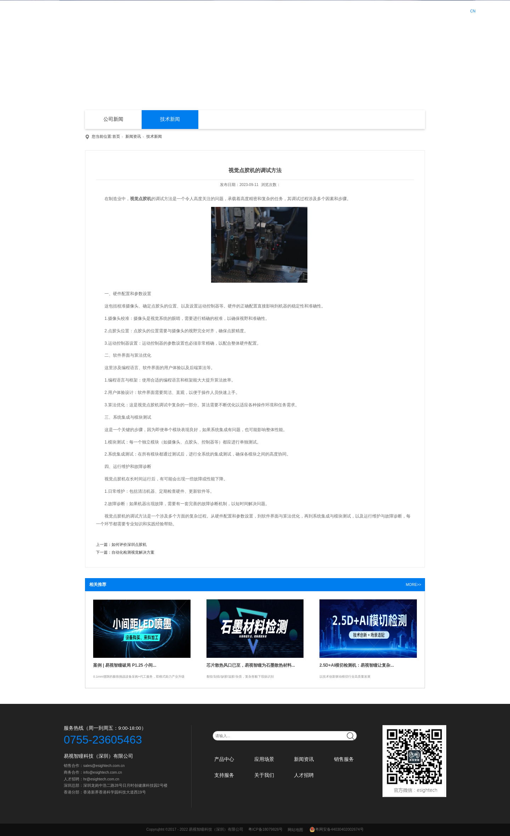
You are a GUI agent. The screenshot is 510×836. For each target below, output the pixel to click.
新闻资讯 (285, 10)
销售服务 (314, 10)
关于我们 (372, 10)
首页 (203, 10)
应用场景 (256, 10)
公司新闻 (113, 119)
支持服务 (343, 10)
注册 (451, 11)
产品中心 (227, 10)
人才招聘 (401, 10)
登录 (435, 11)
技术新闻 (170, 119)
